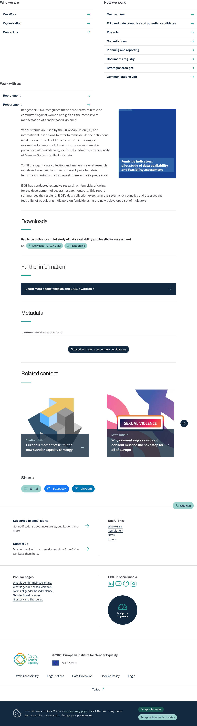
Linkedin (111, 584)
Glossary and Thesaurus (28, 599)
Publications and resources (67, 9)
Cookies (185, 505)
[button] (31, 488)
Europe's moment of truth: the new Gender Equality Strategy (49, 447)
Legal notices (55, 676)
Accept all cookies (150, 709)
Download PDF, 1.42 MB (46, 245)
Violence (86, 75)
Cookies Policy (110, 676)
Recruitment (115, 530)
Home (20, 30)
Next (184, 423)
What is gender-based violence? (32, 587)
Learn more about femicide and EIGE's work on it (60, 288)
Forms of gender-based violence (33, 591)
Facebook (126, 584)
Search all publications (69, 30)
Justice (66, 75)
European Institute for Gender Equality (17, 10)
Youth (75, 75)
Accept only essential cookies (157, 717)
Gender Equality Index (133, 9)
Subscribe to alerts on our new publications (98, 349)
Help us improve (122, 615)
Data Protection (82, 676)
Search (190, 9)
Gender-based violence (112, 9)
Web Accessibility (27, 676)
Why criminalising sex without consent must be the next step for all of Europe (137, 445)
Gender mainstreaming (91, 9)
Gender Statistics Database (156, 9)
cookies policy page (75, 711)
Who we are (115, 526)
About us (176, 9)
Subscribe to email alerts (30, 520)
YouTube (118, 584)
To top (96, 689)
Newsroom (46, 9)
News (111, 535)
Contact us (20, 543)
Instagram (133, 584)
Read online (78, 245)
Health (57, 75)
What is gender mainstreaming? (32, 582)
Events (112, 539)
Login (131, 676)
